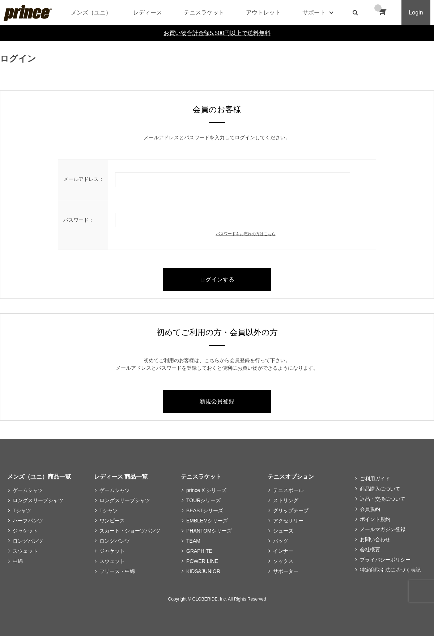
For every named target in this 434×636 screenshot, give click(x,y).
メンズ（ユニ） (91, 12)
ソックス (283, 561)
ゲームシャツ (28, 490)
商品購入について (380, 489)
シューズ (283, 531)
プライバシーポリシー (385, 560)
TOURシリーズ (203, 500)
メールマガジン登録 (382, 529)
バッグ (280, 541)
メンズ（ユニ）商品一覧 (39, 477)
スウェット (25, 551)
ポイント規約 (375, 519)
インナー (283, 551)
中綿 (18, 561)
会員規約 (370, 509)
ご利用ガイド (375, 479)
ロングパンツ (28, 541)
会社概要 (370, 549)
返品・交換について (382, 499)
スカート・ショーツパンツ (129, 531)
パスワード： (78, 220)
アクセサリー (288, 520)
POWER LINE (202, 561)
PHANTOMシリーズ (209, 531)
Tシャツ (22, 510)
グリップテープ (291, 510)
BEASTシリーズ (204, 510)
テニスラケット (204, 12)
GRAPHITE (199, 551)
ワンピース (112, 520)
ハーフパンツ (28, 520)
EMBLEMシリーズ (207, 520)
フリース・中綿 (117, 571)
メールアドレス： (83, 179)
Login (416, 12)
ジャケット (25, 531)
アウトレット (263, 12)
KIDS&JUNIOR (203, 571)
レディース (147, 12)
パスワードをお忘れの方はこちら (246, 234)
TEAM (193, 541)
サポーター (285, 571)
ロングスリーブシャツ (38, 500)
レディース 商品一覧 (121, 477)
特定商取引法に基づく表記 (390, 570)
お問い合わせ (375, 539)
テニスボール (288, 490)
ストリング (285, 500)
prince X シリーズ (206, 490)
